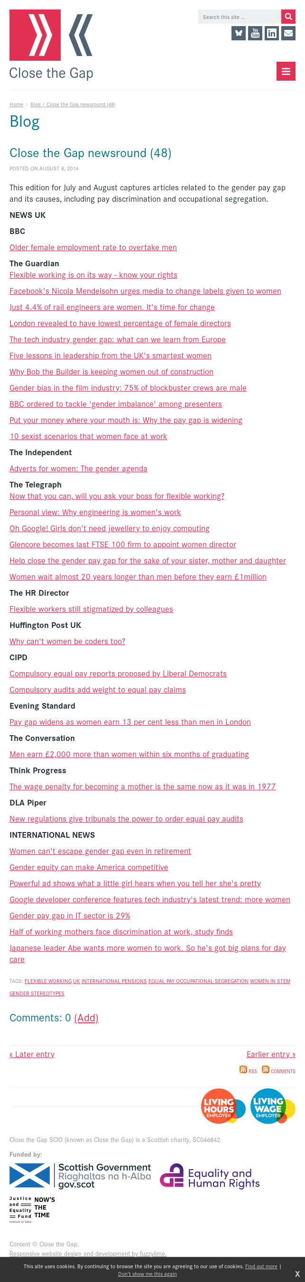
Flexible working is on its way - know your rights (93, 274)
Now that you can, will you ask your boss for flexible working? (116, 495)
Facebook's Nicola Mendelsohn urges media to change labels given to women (145, 290)
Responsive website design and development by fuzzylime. (88, 1253)
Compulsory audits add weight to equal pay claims (97, 689)
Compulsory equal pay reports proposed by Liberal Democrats (118, 673)
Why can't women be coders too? (67, 640)
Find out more (261, 1266)
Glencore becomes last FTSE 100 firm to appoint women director (122, 544)
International (102, 980)
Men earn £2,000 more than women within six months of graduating (129, 753)
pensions (134, 980)
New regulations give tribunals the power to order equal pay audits (126, 818)
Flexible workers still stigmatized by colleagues (91, 608)
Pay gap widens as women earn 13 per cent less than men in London (130, 721)
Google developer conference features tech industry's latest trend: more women (149, 899)
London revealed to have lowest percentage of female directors (120, 322)
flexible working (48, 980)
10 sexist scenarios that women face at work (88, 435)
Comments (279, 1071)
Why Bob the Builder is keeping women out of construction (111, 371)
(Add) (86, 1017)
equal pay (162, 980)
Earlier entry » (271, 1053)
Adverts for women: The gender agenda (78, 468)
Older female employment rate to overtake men (93, 247)
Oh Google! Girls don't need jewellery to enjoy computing (109, 527)
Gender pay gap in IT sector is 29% (69, 915)
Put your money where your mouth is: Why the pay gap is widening (125, 419)
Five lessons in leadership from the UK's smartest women (110, 355)
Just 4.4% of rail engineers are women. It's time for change (112, 306)
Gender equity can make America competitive (88, 866)
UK (76, 980)
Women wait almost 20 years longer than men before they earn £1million (138, 576)
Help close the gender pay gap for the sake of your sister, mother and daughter (147, 560)
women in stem (270, 980)
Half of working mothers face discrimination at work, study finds (121, 931)
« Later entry (32, 1053)
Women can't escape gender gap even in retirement (100, 850)
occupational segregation (212, 980)
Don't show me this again (147, 1273)
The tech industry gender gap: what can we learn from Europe (117, 339)
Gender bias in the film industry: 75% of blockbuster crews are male (128, 387)
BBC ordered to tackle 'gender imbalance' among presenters (115, 403)
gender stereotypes (37, 993)
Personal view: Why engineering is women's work (95, 511)
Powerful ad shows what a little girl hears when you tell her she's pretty (135, 883)
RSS (248, 1071)
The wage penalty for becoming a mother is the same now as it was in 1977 (142, 786)
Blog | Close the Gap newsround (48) (72, 104)
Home (16, 104)
